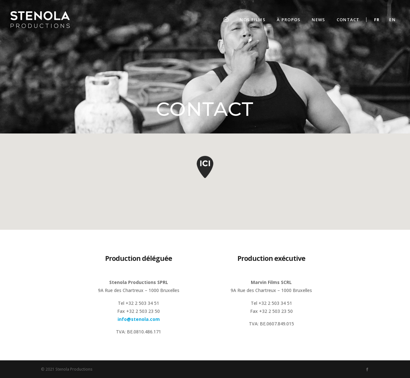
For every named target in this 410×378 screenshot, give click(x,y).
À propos (288, 19)
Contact (348, 19)
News (318, 19)
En (392, 19)
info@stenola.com (139, 319)
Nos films (253, 19)
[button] (205, 170)
